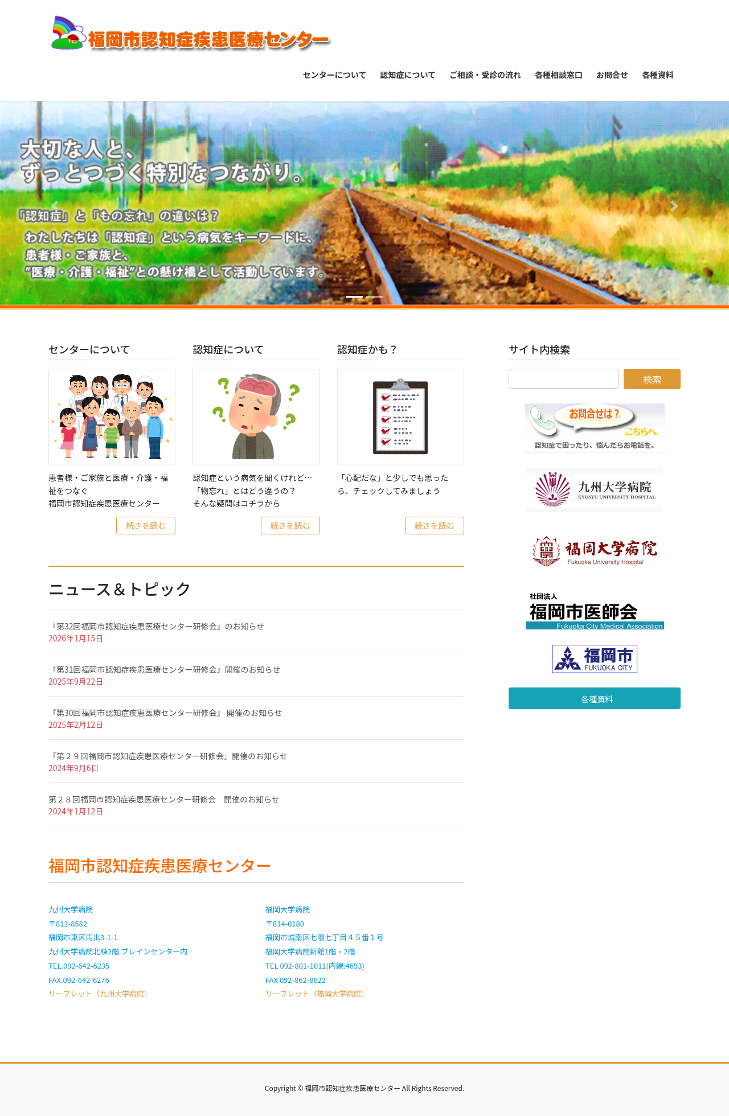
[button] (54, 206)
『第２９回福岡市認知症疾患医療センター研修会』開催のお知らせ (168, 755)
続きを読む (146, 525)
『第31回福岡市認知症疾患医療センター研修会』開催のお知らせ (164, 669)
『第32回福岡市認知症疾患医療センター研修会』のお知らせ (156, 626)
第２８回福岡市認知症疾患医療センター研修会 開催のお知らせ (164, 799)
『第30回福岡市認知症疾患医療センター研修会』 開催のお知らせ (165, 712)
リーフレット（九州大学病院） (99, 993)
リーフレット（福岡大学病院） (316, 993)
